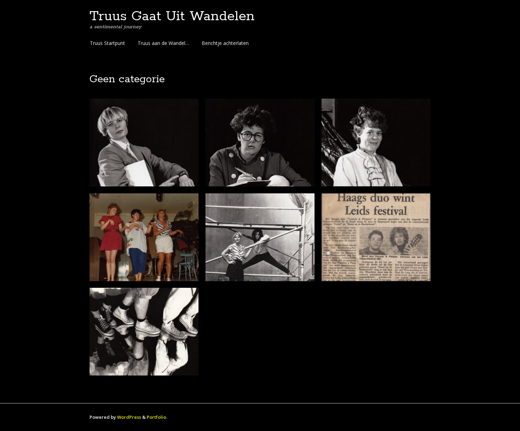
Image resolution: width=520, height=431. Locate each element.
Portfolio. (157, 417)
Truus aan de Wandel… (163, 43)
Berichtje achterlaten (225, 43)
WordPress (129, 417)
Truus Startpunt (107, 43)
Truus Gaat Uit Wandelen (172, 16)
